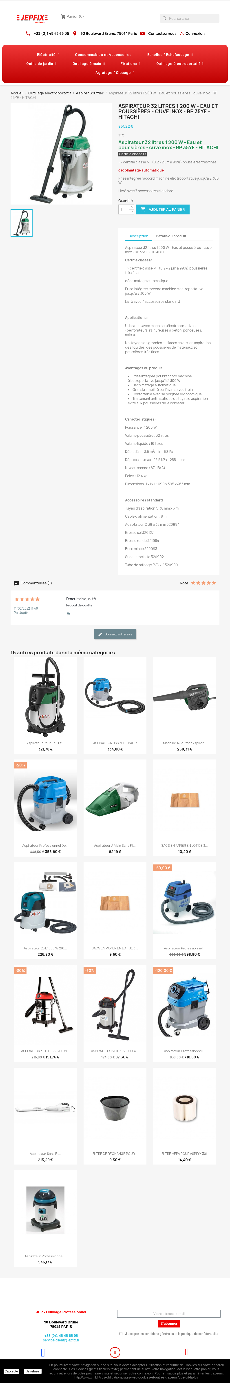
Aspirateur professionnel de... (45, 845)
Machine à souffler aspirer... (184, 743)
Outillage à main (89, 64)
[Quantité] (123, 209)
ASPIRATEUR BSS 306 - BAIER (115, 743)
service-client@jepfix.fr (61, 1340)
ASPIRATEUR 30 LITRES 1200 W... (45, 1051)
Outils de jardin (41, 64)
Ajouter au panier (162, 209)
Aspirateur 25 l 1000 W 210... (45, 948)
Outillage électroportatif (180, 64)
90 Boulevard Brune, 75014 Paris (108, 33)
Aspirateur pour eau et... (45, 743)
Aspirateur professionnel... (184, 948)
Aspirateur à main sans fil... (115, 845)
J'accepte (11, 1371)
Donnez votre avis (115, 634)
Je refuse (32, 1371)
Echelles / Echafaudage (170, 55)
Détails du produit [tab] (171, 236)
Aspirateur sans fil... (45, 1153)
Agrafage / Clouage (114, 73)
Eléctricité (48, 55)
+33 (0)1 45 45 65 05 (51, 33)
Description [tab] (138, 236)
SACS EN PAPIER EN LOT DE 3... (184, 845)
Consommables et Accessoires (103, 55)
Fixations (131, 64)
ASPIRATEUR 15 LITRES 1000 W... (115, 1051)
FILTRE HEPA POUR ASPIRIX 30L (184, 1153)
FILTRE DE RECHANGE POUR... (115, 1153)
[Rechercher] (189, 18)
